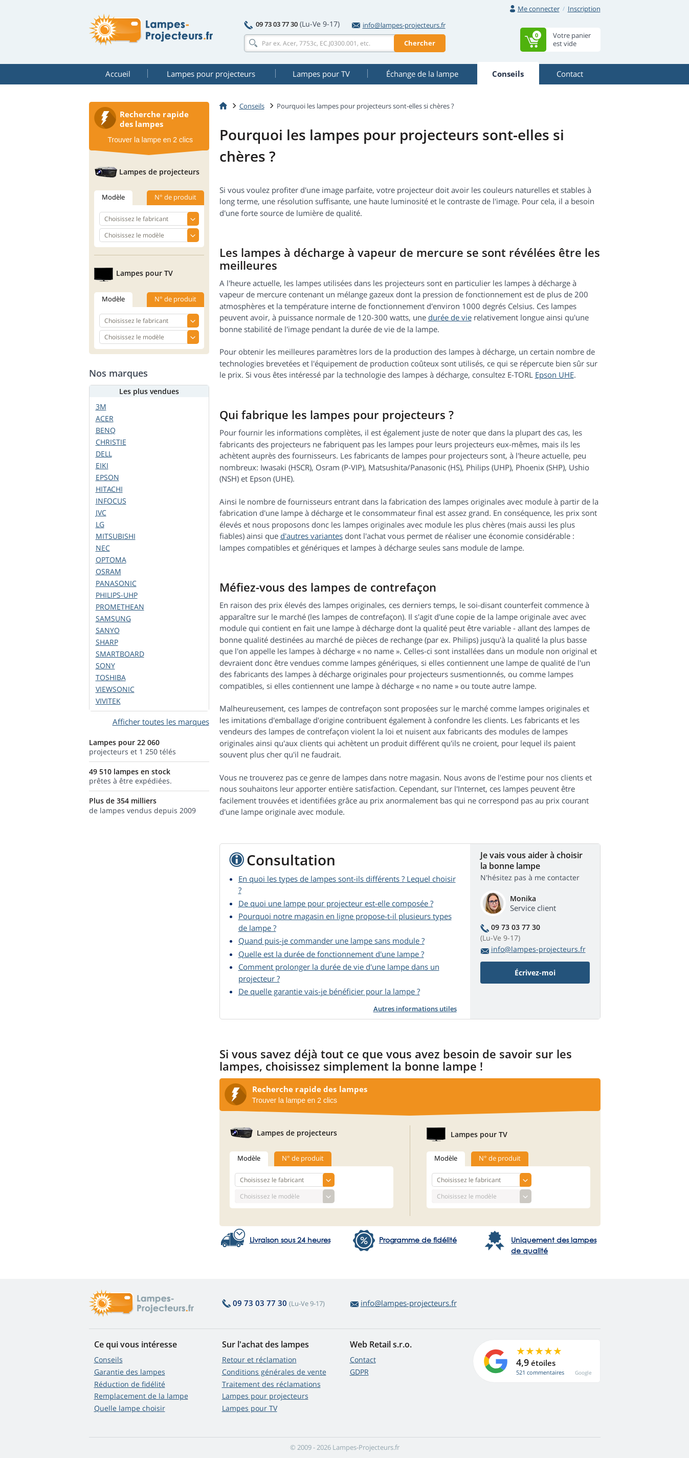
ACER (105, 418)
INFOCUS (111, 501)
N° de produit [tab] (303, 1158)
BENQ (106, 430)
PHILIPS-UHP (117, 595)
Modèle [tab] (248, 1158)
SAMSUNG (113, 618)
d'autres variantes (311, 536)
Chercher (419, 43)
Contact (363, 1359)
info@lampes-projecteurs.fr (399, 25)
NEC (103, 548)
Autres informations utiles (415, 1008)
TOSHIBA (111, 677)
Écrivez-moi (535, 972)
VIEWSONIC (115, 689)
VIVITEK (108, 701)
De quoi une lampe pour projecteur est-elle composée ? (335, 903)
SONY (105, 665)
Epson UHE (554, 374)
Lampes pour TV (249, 1408)
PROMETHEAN (120, 607)
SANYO (108, 630)
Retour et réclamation (259, 1359)
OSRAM (108, 571)
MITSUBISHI (116, 536)
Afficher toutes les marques (161, 721)
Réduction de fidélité (129, 1384)
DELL (104, 454)
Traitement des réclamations (271, 1384)
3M (101, 406)
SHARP (107, 642)
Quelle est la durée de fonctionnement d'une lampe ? (331, 954)
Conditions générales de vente (274, 1372)
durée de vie (450, 317)
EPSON (107, 477)
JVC (101, 512)
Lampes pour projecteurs (265, 1396)
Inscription (584, 8)
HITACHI (109, 489)
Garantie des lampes (129, 1372)
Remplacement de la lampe (141, 1396)
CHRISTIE (111, 442)
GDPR (359, 1372)
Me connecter (539, 8)
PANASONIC (116, 583)
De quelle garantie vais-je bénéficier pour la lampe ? (329, 991)
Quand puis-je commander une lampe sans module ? (331, 940)
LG (100, 524)
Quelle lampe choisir (129, 1408)
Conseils (108, 1359)
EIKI (102, 465)
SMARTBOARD (120, 654)
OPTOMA (111, 559)
